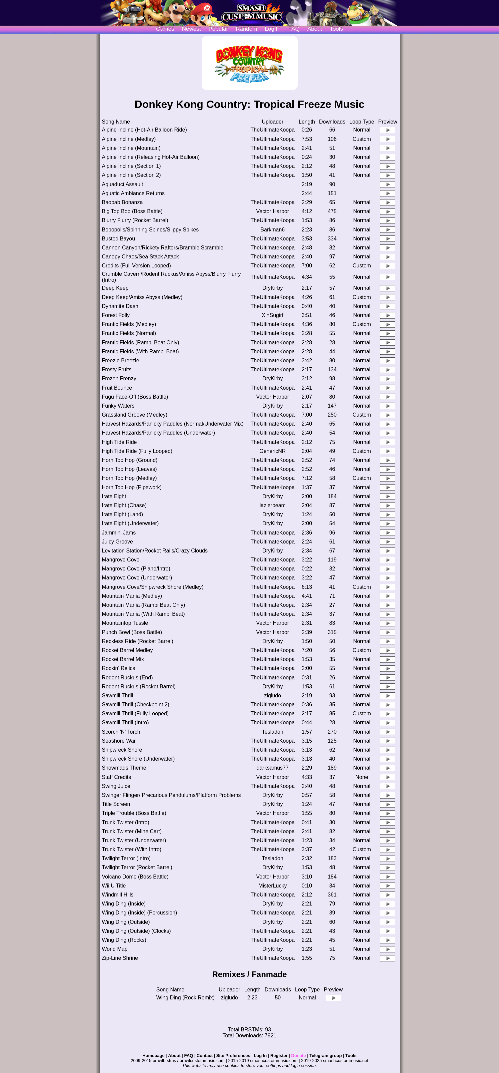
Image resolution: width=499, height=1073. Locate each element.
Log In (260, 1055)
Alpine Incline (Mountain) (131, 148)
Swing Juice (116, 786)
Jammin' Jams (119, 533)
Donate (298, 1055)
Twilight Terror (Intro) (126, 858)
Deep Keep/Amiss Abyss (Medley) (142, 297)
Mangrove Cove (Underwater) (137, 577)
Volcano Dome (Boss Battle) (135, 877)
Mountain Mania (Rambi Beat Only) (143, 605)
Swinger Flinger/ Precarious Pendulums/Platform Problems (171, 795)
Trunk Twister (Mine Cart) (132, 831)
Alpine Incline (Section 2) (131, 175)
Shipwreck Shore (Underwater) (138, 759)
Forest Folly (116, 315)
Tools (336, 29)
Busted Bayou (118, 238)
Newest (191, 29)
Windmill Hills (118, 894)
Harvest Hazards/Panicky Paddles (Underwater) (158, 433)
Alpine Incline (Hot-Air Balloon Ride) (144, 130)
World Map (115, 949)
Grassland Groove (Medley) (135, 415)
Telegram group (325, 1055)
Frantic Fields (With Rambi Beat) (140, 351)
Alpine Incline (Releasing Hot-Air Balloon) (151, 157)
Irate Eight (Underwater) (130, 523)
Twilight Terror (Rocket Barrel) (137, 867)
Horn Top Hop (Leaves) (129, 469)
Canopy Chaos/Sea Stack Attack (140, 256)
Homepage (153, 1055)
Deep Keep (115, 288)
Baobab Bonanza (122, 202)
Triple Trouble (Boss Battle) (134, 813)
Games (165, 29)
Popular (218, 29)
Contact (205, 1055)
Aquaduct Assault (122, 184)
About (314, 29)
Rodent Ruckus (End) (127, 677)
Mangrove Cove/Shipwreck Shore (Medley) (153, 587)
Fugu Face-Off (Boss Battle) (135, 397)
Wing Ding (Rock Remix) (185, 997)
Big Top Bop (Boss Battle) (132, 211)
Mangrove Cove (121, 559)
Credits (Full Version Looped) (136, 265)
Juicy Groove (117, 541)
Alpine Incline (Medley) (129, 139)
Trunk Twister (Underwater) (134, 840)
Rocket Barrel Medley (127, 650)
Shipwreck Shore (122, 750)
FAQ (294, 29)
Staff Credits (116, 777)
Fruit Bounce (117, 388)
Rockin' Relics (118, 668)
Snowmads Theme (124, 768)
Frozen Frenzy (119, 378)
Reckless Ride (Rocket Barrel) (137, 641)
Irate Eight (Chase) (124, 505)
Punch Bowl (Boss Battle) (132, 632)
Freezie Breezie (120, 360)
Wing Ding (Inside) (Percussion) (139, 912)
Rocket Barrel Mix (123, 659)
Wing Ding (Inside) (124, 903)
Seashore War (119, 741)
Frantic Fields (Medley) (129, 324)
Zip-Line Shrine (120, 958)
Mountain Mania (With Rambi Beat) (143, 614)
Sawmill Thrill (117, 695)
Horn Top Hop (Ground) (130, 460)
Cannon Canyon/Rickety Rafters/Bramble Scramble (163, 247)
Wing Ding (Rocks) (124, 940)
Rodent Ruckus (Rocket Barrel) (139, 686)
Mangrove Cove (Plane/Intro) (136, 568)
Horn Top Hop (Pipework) (132, 487)
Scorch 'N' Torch (121, 732)
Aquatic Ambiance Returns (133, 193)
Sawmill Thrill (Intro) (125, 722)
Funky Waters (118, 406)
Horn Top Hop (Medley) (129, 478)
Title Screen (116, 804)
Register (279, 1055)
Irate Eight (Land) (122, 514)
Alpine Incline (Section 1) (131, 166)
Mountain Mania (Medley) (132, 596)
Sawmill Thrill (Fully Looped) (135, 713)
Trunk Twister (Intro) (125, 822)
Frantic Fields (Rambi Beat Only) (140, 342)
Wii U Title (114, 886)
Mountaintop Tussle (125, 623)
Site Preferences (233, 1055)
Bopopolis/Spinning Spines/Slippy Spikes (150, 229)
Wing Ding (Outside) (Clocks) (136, 931)
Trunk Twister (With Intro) (132, 849)
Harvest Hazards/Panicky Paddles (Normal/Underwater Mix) (173, 424)
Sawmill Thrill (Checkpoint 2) (135, 704)
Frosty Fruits (117, 369)
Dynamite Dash (120, 306)
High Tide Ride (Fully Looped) (137, 451)
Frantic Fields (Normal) (129, 333)
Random (246, 29)
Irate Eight (114, 496)
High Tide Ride (119, 442)
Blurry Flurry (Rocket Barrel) (135, 220)
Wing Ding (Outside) (126, 922)
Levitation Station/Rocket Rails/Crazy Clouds (155, 550)
